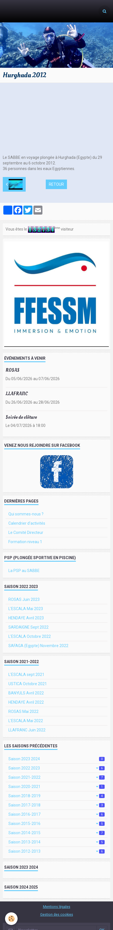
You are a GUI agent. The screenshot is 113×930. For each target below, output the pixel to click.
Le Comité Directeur (25, 532)
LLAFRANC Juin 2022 (26, 730)
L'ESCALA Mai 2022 (25, 721)
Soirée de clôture (21, 417)
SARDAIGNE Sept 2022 (28, 627)
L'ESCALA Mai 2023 (25, 608)
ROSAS (13, 370)
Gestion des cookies (56, 914)
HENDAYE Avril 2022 (26, 702)
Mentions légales (56, 907)
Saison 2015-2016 (56, 823)
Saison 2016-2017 (56, 814)
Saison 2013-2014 (56, 842)
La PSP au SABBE (24, 570)
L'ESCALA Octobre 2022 (29, 636)
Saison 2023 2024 (56, 759)
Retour (56, 184)
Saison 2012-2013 (56, 851)
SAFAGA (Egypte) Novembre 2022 (38, 645)
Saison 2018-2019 (56, 796)
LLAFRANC (17, 393)
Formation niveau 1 (25, 542)
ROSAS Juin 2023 (24, 599)
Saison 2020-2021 (56, 786)
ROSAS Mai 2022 (23, 711)
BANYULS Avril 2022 (26, 693)
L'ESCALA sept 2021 (26, 674)
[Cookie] (11, 918)
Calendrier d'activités (26, 523)
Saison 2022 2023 (56, 768)
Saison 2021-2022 (56, 777)
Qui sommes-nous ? (26, 514)
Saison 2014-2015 (56, 833)
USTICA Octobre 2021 (27, 684)
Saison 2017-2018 (56, 805)
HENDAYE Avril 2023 (26, 618)
